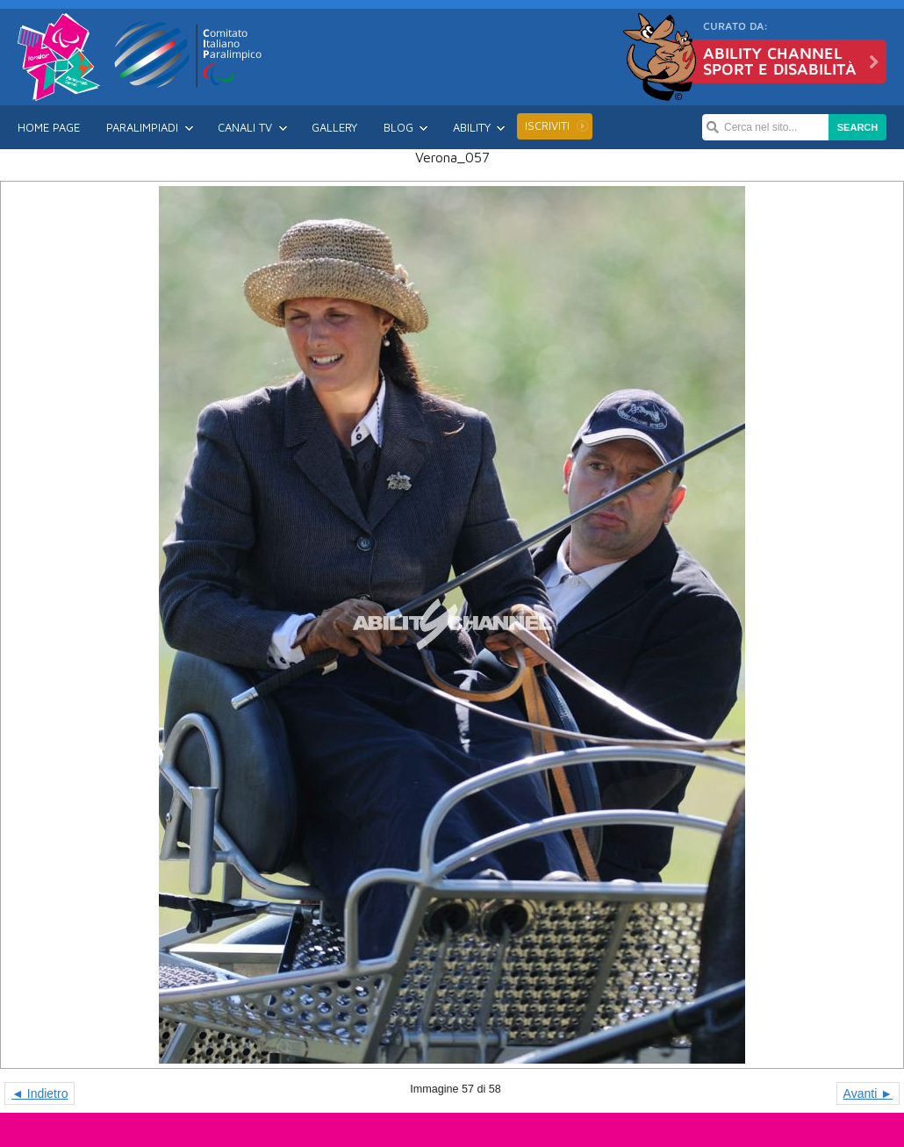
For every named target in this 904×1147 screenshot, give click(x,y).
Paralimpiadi (142, 127)
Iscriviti (547, 125)
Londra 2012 (59, 57)
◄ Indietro (39, 1093)
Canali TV (245, 127)
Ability (472, 127)
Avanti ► (868, 1093)
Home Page (49, 127)
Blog (398, 127)
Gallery (334, 127)
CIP (188, 54)
